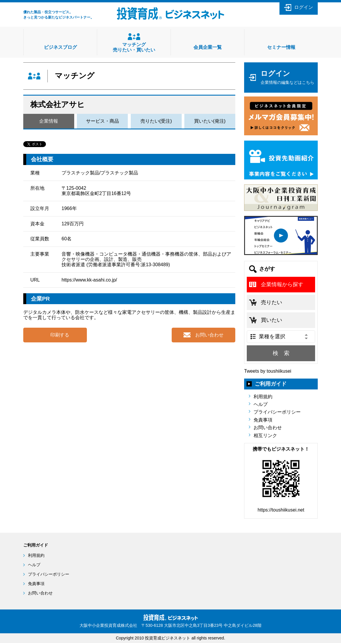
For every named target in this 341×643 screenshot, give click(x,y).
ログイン (303, 7)
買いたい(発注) (210, 121)
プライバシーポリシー (277, 411)
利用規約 (263, 396)
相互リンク (265, 435)
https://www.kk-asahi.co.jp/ (89, 279)
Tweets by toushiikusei (267, 371)
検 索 (281, 353)
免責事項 (263, 419)
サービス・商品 (102, 121)
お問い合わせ (268, 427)
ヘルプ (261, 404)
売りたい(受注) (156, 121)
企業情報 (48, 121)
